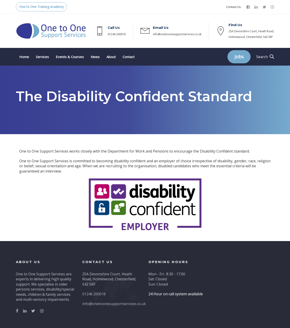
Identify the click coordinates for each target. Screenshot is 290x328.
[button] (265, 56)
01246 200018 (117, 34)
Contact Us (233, 7)
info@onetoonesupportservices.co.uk (177, 34)
